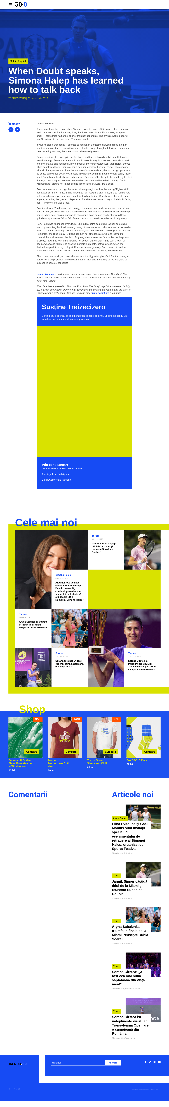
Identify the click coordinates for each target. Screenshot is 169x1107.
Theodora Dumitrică (132, 989)
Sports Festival (119, 818)
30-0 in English (18, 61)
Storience (145, 1090)
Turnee (95, 535)
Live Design (156, 1090)
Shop (32, 709)
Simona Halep (63, 575)
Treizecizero (17, 98)
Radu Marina (130, 1038)
